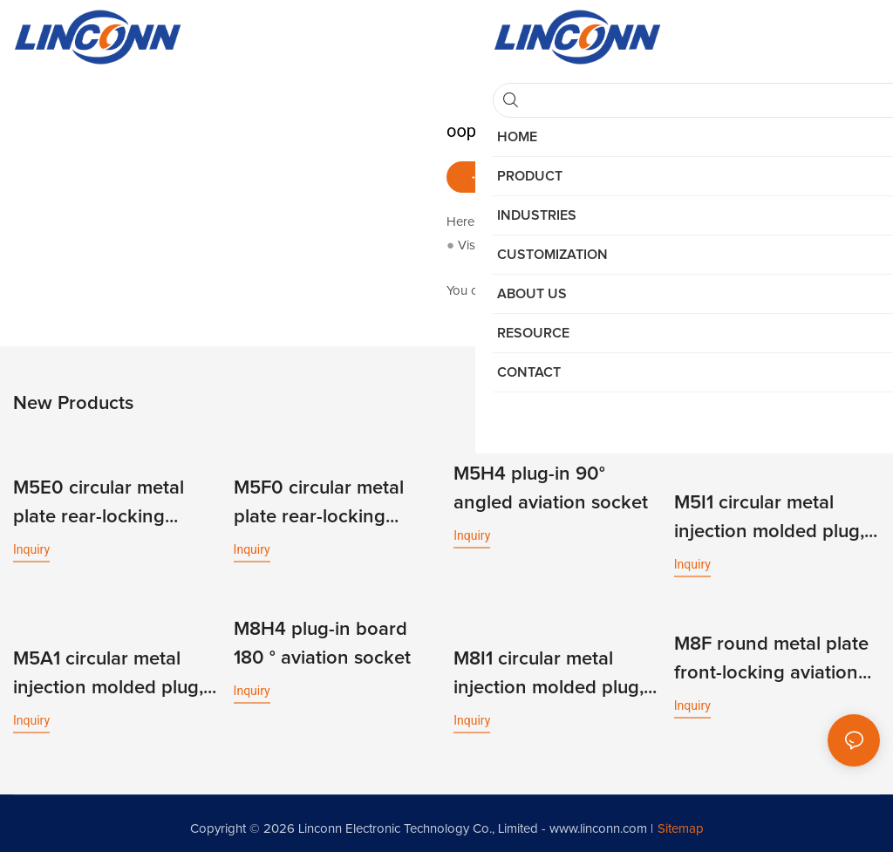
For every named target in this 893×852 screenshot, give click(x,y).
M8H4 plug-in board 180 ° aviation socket (322, 638)
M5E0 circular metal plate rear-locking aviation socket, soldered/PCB (98, 502)
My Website (517, 245)
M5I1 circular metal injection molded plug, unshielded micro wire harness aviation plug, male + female (769, 515)
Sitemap (681, 818)
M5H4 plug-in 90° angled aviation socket (550, 488)
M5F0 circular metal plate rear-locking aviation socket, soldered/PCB (319, 502)
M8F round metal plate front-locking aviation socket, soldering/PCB (771, 652)
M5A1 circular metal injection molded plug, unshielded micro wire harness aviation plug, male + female (108, 665)
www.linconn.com (598, 818)
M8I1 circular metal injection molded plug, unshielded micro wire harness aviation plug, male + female (548, 665)
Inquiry (31, 547)
